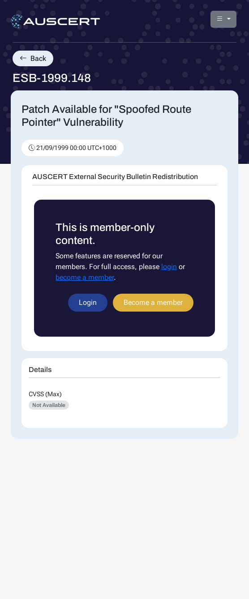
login (169, 266)
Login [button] (88, 302)
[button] (223, 19)
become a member (85, 277)
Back (33, 58)
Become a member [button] (153, 302)
